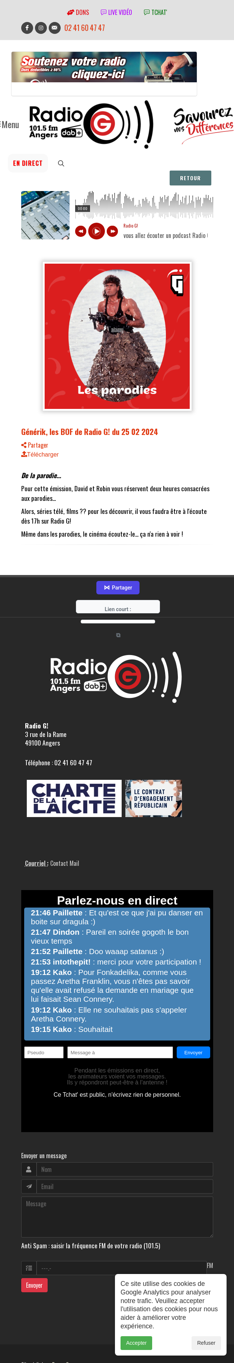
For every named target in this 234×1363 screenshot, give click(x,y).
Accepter (136, 1343)
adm (29, 1338)
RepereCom (63, 1330)
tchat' (155, 12)
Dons (78, 12)
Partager (34, 464)
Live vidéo (116, 12)
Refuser (206, 1343)
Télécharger (40, 474)
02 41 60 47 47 (84, 27)
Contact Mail (64, 829)
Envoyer (34, 1250)
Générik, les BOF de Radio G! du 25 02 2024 (89, 451)
